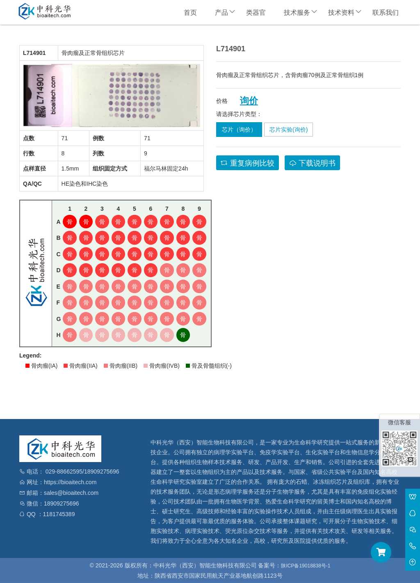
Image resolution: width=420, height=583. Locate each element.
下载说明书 (312, 163)
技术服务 (297, 12)
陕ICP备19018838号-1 (305, 566)
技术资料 (341, 12)
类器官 (256, 12)
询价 (249, 101)
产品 (221, 12)
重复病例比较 (247, 163)
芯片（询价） (239, 129)
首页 (190, 12)
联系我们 (385, 12)
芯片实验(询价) (288, 129)
